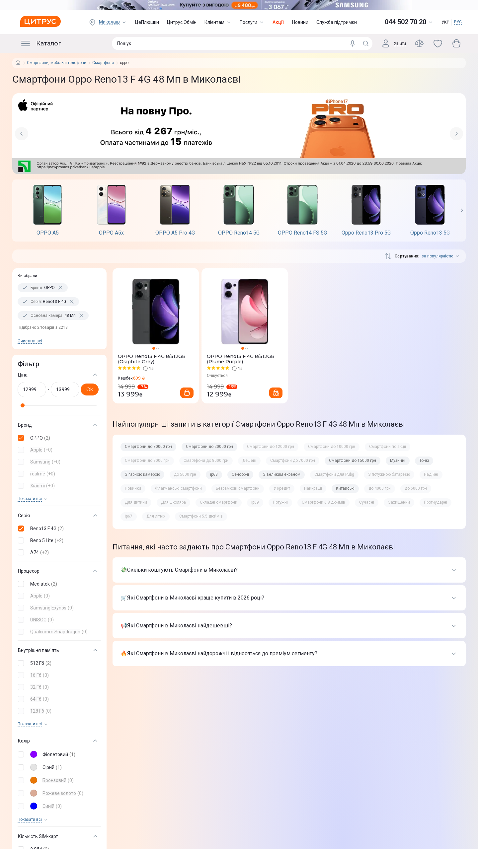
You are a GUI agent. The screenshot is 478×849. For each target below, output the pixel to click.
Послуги (252, 22)
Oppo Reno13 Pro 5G (366, 233)
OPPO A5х (111, 233)
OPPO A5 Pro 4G (175, 233)
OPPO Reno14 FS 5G (302, 233)
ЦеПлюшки (147, 22)
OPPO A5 (48, 233)
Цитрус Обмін (182, 22)
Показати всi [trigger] (30, 499)
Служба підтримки (336, 22)
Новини (300, 22)
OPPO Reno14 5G (239, 233)
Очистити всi (30, 341)
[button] (58, 438)
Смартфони (103, 63)
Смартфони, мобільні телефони (56, 63)
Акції (278, 22)
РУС (458, 22)
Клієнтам (218, 22)
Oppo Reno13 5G (430, 233)
